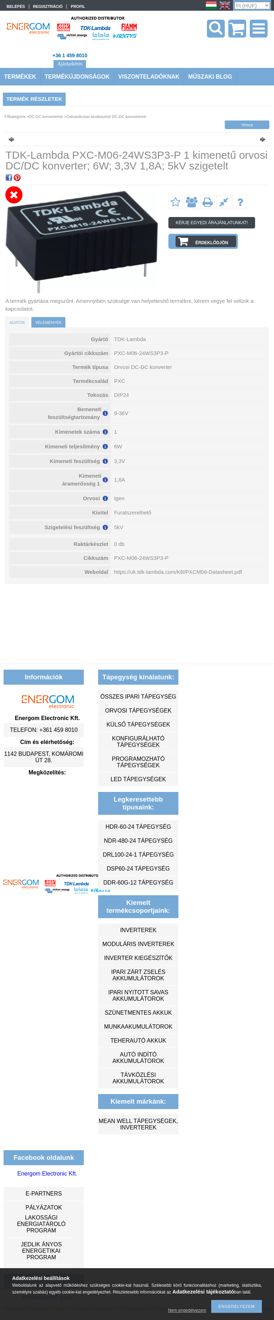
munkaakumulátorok (138, 1027)
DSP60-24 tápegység (138, 869)
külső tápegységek (138, 724)
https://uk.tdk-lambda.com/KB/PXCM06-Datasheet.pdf (178, 572)
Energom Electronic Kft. (47, 1174)
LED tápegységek (138, 779)
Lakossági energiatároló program (41, 1224)
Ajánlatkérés (69, 64)
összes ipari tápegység (138, 697)
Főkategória (15, 116)
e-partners (44, 1194)
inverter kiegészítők (138, 958)
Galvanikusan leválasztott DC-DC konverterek (106, 116)
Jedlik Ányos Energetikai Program (41, 1250)
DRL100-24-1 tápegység (138, 855)
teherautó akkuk (138, 1041)
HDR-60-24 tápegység (138, 827)
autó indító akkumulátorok (138, 1057)
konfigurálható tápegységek (138, 741)
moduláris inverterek (138, 944)
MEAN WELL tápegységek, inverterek (138, 1124)
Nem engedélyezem (187, 1310)
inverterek (138, 930)
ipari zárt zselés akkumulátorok (138, 975)
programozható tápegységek (138, 762)
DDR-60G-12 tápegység (138, 883)
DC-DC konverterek (46, 116)
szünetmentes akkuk (138, 1013)
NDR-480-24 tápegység (138, 841)
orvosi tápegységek (138, 711)
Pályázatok (43, 1208)
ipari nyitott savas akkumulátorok (138, 995)
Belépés (16, 6)
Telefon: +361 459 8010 (44, 730)
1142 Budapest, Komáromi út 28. (43, 757)
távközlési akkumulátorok (138, 1078)
